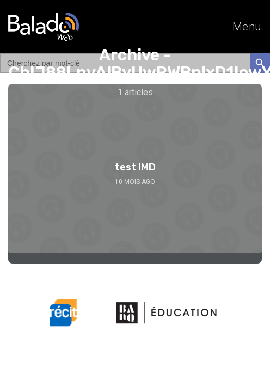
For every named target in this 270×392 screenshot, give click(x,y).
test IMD (135, 167)
